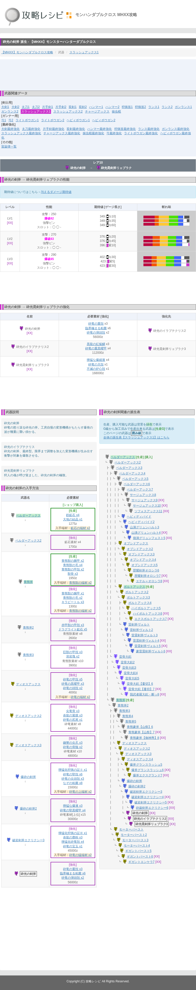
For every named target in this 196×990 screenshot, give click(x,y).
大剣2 (15, 107)
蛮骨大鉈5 (132, 678)
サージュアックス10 (147, 505)
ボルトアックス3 (138, 597)
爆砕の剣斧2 (28, 808)
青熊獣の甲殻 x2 (73, 569)
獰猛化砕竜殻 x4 (73, 842)
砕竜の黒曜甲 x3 (73, 684)
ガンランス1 (183, 107)
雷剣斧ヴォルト (139, 624)
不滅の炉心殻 (96, 369)
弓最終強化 (114, 133)
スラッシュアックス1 (84, 52)
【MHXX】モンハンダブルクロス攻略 (27, 52)
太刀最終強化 (31, 129)
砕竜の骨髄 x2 (72, 747)
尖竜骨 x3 (72, 711)
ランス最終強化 (149, 129)
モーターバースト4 (137, 845)
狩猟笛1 (127, 107)
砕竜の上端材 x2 (80, 791)
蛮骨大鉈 (125, 656)
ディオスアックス (28, 684)
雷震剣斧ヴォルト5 (147, 646)
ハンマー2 (112, 107)
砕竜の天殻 (96, 364)
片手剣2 (60, 107)
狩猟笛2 (140, 107)
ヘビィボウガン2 (103, 120)
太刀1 (26, 107)
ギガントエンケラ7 (141, 862)
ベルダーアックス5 (135, 479)
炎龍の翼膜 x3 (72, 715)
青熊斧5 (130, 721)
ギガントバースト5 (138, 851)
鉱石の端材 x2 (80, 528)
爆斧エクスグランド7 (147, 775)
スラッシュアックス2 (68, 111)
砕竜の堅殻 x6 (72, 774)
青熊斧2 (28, 627)
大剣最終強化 (10, 129)
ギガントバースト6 (140, 856)
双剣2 (83, 107)
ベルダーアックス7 (140, 489)
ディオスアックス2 (28, 716)
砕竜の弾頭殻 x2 (73, 877)
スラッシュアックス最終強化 (21, 133)
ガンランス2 (9, 111)
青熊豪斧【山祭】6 (140, 727)
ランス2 (167, 107)
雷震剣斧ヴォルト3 (144, 635)
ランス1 (153, 107)
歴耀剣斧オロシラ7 (147, 576)
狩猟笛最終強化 (125, 129)
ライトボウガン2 (52, 120)
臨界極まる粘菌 (96, 328)
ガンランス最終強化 (175, 129)
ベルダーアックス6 (137, 484)
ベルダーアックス (28, 515)
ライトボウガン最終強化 (141, 133)
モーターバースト (131, 829)
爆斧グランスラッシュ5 (146, 764)
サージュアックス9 (144, 500)
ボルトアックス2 (137, 592)
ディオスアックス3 (28, 745)
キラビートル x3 (73, 602)
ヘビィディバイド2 (141, 522)
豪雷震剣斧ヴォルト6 (150, 651)
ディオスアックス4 (140, 759)
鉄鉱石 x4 (72, 515)
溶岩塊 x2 (72, 656)
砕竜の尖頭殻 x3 (73, 778)
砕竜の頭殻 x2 (72, 688)
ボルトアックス (134, 587)
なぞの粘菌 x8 (72, 783)
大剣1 (5, 107)
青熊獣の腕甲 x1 (73, 593)
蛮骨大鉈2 (128, 662)
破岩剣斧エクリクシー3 (28, 840)
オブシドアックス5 (144, 565)
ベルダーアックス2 (28, 540)
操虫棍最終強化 (93, 133)
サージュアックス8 (143, 495)
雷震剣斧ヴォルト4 (146, 640)
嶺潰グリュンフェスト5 (149, 538)
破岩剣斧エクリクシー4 (147, 797)
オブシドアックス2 (140, 549)
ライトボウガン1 (27, 120)
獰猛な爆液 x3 (72, 806)
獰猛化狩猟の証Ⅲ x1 (72, 833)
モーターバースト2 (134, 835)
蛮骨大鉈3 (129, 667)
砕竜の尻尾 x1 (72, 720)
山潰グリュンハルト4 (146, 532)
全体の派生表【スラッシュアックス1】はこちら (136, 437)
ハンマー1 (96, 107)
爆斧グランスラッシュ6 (147, 770)
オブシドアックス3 (141, 554)
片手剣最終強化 (53, 129)
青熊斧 (28, 582)
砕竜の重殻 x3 (72, 869)
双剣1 (73, 107)
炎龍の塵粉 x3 (72, 837)
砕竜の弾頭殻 (96, 332)
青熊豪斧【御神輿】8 (144, 738)
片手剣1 (47, 107)
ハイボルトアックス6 (147, 613)
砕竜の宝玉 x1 (72, 846)
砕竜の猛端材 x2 (80, 855)
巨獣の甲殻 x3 (72, 652)
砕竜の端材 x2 (80, 697)
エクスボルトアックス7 (150, 619)
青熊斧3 (28, 655)
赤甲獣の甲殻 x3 (73, 625)
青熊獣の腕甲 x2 (73, 561)
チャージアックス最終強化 (61, 133)
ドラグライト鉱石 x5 (72, 629)
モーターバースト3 (135, 840)
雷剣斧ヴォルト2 (141, 630)
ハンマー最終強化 (99, 129)
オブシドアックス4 (143, 559)
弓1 (3, 120)
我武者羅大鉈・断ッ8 (144, 694)
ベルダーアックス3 (129, 468)
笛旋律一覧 (9, 146)
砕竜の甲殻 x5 (72, 679)
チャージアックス (97, 111)
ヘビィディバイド (139, 516)
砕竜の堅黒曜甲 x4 (72, 810)
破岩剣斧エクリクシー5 (150, 802)
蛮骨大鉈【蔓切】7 (141, 689)
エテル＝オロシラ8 (149, 581)
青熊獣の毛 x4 (72, 565)
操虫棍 (116, 111)
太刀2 (36, 107)
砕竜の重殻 (96, 323)
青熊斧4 (127, 716)
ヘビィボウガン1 (78, 120)
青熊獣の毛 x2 (72, 598)
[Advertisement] (98, 74)
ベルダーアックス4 (132, 473)
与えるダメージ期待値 (56, 192)
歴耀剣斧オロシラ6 (146, 570)
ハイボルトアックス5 (146, 608)
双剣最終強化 (76, 129)
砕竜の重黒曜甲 (96, 348)
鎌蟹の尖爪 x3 (72, 742)
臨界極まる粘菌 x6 (72, 873)
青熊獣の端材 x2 (80, 582)
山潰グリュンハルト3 (144, 527)
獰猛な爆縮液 (96, 360)
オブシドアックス (136, 543)
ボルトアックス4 (140, 603)
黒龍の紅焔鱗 (96, 344)
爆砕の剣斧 (28, 777)
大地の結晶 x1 (72, 519)
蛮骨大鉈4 (131, 673)
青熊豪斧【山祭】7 (141, 732)
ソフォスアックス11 (148, 511)
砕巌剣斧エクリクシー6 (152, 808)
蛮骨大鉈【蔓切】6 (140, 684)
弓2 (10, 120)
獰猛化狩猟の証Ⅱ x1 (72, 770)
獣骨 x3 (73, 574)
